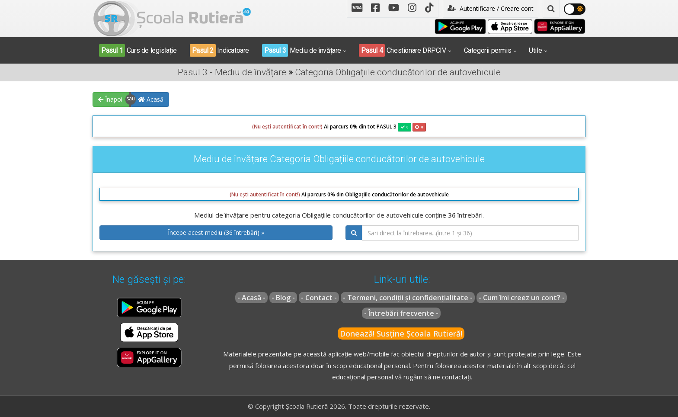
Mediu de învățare (301, 50)
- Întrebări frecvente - (401, 313)
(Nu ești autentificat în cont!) (287, 126)
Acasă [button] (150, 99)
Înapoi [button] (110, 99)
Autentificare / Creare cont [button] (491, 8)
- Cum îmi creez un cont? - (522, 297)
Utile (535, 50)
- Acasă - (251, 297)
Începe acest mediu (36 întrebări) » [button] (216, 232)
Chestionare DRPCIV (402, 50)
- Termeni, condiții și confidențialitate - (408, 297)
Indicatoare (219, 50)
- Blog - (283, 297)
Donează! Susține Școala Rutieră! (401, 333)
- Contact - (319, 297)
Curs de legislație (138, 50)
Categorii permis (488, 50)
